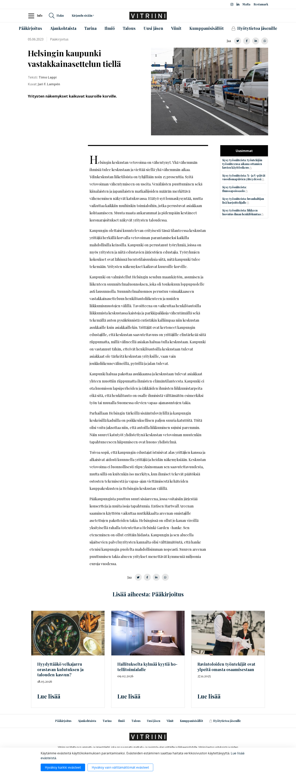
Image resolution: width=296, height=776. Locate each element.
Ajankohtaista (87, 721)
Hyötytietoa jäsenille (225, 721)
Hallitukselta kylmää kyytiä (147, 666)
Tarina (107, 721)
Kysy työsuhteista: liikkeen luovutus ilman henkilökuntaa (241, 212)
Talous (136, 721)
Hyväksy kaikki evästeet (63, 767)
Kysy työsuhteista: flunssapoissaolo (234, 189)
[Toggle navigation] (32, 16)
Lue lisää (48, 696)
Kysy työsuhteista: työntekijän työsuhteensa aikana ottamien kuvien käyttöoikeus (242, 163)
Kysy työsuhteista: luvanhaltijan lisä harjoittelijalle (243, 200)
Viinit (170, 721)
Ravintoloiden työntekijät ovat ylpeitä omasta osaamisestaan (226, 666)
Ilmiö (121, 721)
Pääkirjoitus (63, 721)
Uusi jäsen (153, 721)
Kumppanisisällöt (191, 721)
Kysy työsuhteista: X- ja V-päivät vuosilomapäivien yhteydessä (243, 177)
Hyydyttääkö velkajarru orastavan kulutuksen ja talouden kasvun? (60, 669)
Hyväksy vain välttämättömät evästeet (120, 767)
